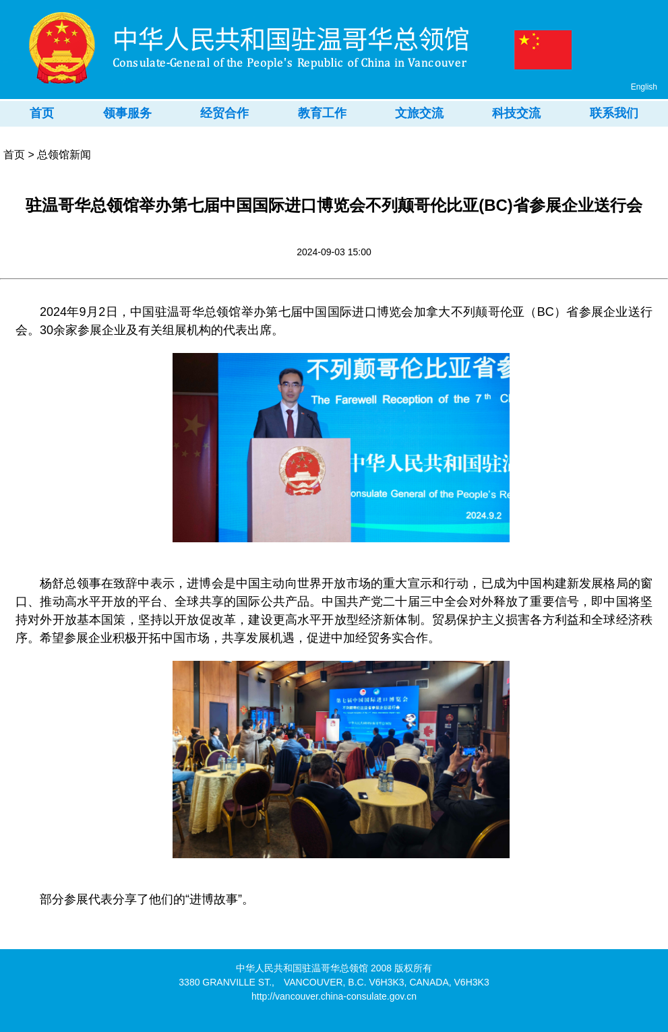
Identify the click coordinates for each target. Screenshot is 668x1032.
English (644, 87)
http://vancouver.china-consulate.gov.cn (334, 996)
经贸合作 (224, 113)
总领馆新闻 (64, 154)
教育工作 (322, 113)
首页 (42, 113)
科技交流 (516, 113)
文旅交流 (419, 113)
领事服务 (127, 113)
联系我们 (614, 113)
